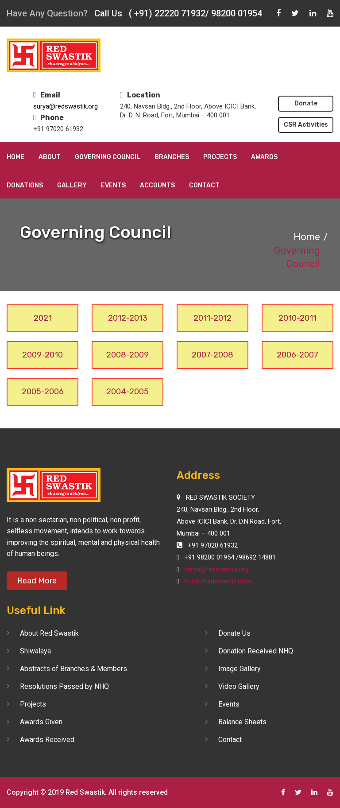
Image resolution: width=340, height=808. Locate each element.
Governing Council (107, 157)
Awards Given (41, 722)
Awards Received (47, 739)
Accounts (157, 185)
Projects (220, 157)
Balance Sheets (242, 722)
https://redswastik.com (217, 581)
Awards (264, 157)
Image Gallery (239, 668)
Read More (37, 581)
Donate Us (234, 633)
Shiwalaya (35, 651)
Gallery (72, 185)
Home (15, 157)
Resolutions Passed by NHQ (64, 686)
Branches (172, 157)
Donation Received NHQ (255, 651)
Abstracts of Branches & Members (73, 668)
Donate (305, 103)
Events (113, 185)
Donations (25, 185)
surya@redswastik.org (65, 106)
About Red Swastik (49, 633)
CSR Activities (306, 124)
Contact (204, 185)
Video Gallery (238, 686)
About (50, 157)
